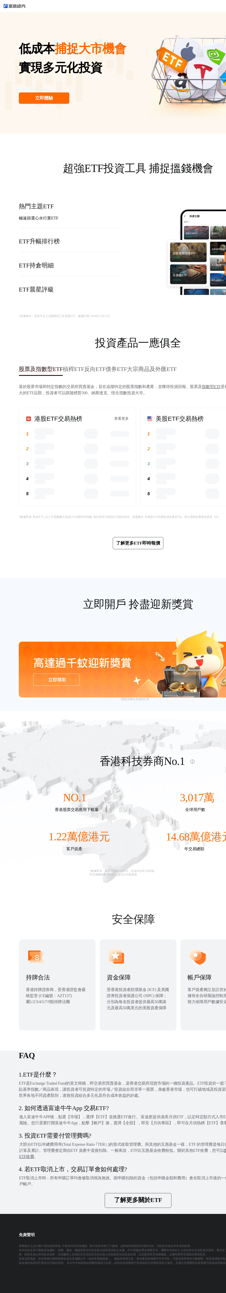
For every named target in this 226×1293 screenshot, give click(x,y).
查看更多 (121, 419)
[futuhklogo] (14, 6)
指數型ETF (211, 386)
